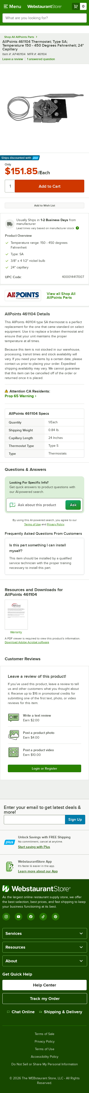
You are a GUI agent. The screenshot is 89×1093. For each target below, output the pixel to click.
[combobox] (44, 18)
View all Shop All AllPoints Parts (61, 296)
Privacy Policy (55, 524)
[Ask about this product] (44, 505)
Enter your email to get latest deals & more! (42, 809)
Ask (73, 505)
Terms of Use (32, 524)
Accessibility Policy (44, 1056)
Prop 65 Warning (19, 396)
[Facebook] (31, 916)
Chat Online (21, 1011)
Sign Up (75, 819)
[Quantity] (10, 186)
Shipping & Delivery (60, 1011)
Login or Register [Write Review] (44, 768)
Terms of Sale (44, 1034)
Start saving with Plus (34, 847)
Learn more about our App (38, 871)
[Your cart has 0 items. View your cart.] (79, 6)
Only (8, 164)
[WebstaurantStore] (44, 888)
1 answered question (41, 59)
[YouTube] (18, 916)
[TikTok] (43, 916)
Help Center (44, 985)
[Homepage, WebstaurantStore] (44, 6)
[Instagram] (6, 916)
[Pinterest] (55, 916)
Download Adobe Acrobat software (27, 642)
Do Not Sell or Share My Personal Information (44, 1064)
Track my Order (45, 998)
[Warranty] (16, 617)
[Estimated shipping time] (77, 228)
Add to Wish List (44, 205)
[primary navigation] (12, 6)
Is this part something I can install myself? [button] (37, 548)
